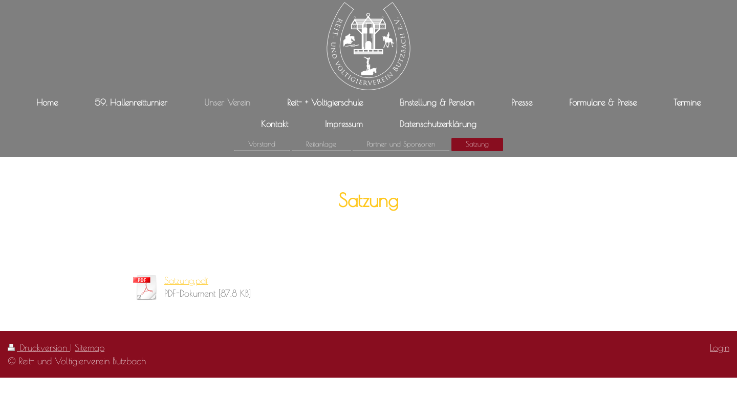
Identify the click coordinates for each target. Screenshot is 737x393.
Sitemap (89, 347)
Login (719, 347)
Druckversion (39, 347)
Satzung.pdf (186, 280)
